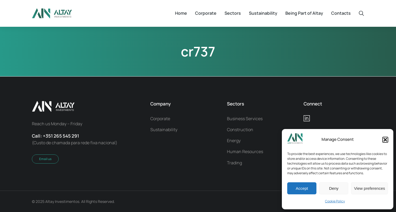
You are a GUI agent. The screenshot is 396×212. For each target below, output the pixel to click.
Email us (45, 159)
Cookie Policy (335, 201)
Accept (302, 188)
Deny (333, 188)
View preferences (369, 188)
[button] (385, 139)
